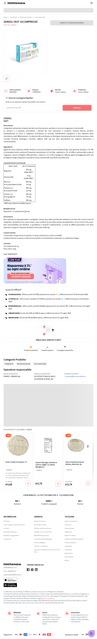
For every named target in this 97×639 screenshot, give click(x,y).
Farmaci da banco (70, 543)
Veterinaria (68, 550)
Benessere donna (26, 17)
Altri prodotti (69, 557)
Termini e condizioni (40, 546)
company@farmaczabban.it (75, 376)
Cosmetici (68, 525)
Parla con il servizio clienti (48, 340)
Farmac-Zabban (10, 25)
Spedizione (7, 539)
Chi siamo (7, 521)
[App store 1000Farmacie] (12, 580)
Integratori (13, 17)
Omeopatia (68, 546)
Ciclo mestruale (40, 17)
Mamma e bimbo (70, 535)
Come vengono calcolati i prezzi (14, 525)
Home (5, 17)
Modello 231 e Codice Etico (43, 532)
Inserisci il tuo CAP (14, 107)
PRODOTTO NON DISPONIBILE (72, 23)
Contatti (6, 528)
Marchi (67, 560)
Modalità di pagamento (11, 535)
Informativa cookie (40, 525)
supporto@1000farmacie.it (12, 575)
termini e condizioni (47, 598)
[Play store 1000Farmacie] (12, 585)
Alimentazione (69, 528)
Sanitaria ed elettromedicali (74, 539)
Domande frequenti (10, 532)
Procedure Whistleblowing (43, 539)
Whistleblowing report (41, 535)
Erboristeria (69, 553)
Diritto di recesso (40, 521)
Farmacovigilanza (40, 543)
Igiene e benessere (71, 521)
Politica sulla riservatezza (42, 528)
